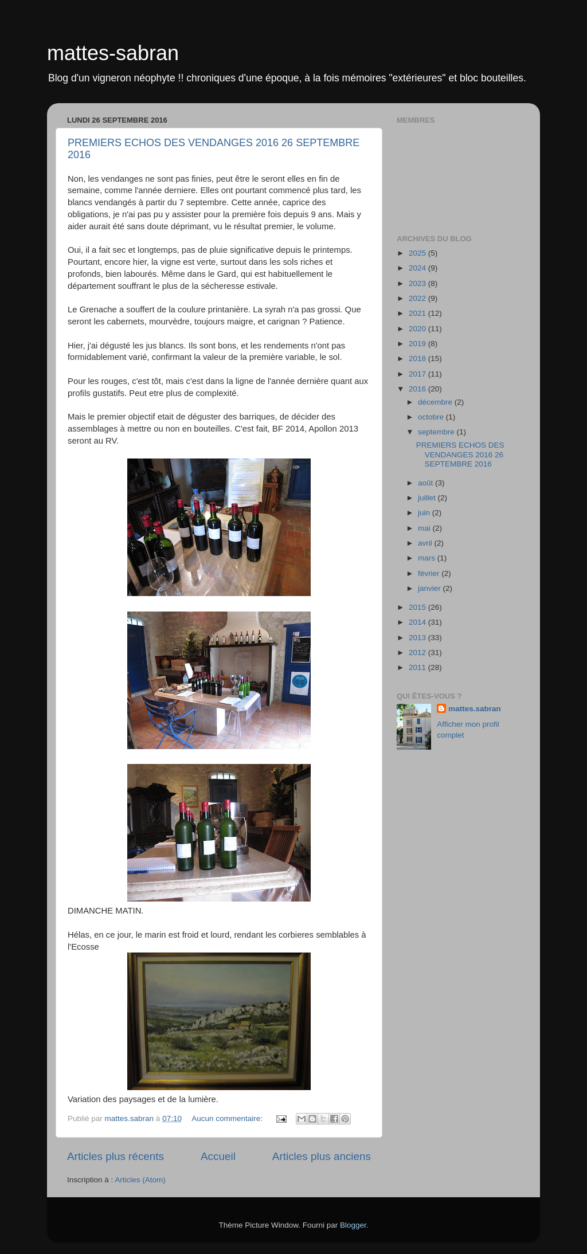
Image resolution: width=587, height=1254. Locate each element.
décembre (436, 402)
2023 (418, 283)
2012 (418, 652)
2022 (418, 298)
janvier (430, 588)
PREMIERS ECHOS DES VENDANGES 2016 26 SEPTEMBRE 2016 (460, 454)
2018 (418, 358)
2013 (418, 637)
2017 (418, 374)
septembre (437, 432)
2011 (418, 667)
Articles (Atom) (140, 1179)
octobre (432, 417)
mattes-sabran (113, 53)
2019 (418, 343)
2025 (418, 253)
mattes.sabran (474, 708)
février (429, 573)
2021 (418, 313)
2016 (418, 389)
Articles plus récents (115, 1156)
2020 (418, 328)
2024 (418, 268)
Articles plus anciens (321, 1156)
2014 (418, 622)
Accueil (218, 1156)
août (426, 483)
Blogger (353, 1225)
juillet (428, 497)
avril (426, 543)
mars (427, 558)
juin (425, 512)
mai (425, 528)
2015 (418, 607)
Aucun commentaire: (228, 1118)
